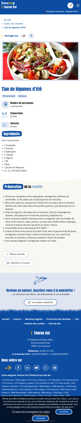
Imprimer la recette (18, 263)
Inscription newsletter (40, 302)
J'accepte (40, 418)
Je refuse (63, 412)
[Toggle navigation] (78, 6)
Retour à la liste (16, 254)
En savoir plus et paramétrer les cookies (31, 412)
